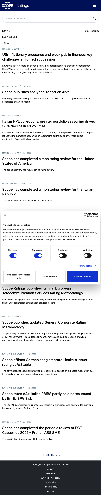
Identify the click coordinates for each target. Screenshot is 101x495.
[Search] (94, 19)
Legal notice (50, 482)
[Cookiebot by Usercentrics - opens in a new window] (85, 215)
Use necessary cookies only (18, 276)
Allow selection (50, 276)
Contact (50, 469)
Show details (85, 266)
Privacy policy (50, 487)
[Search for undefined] (50, 19)
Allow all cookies (82, 276)
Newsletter (50, 473)
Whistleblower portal (50, 478)
